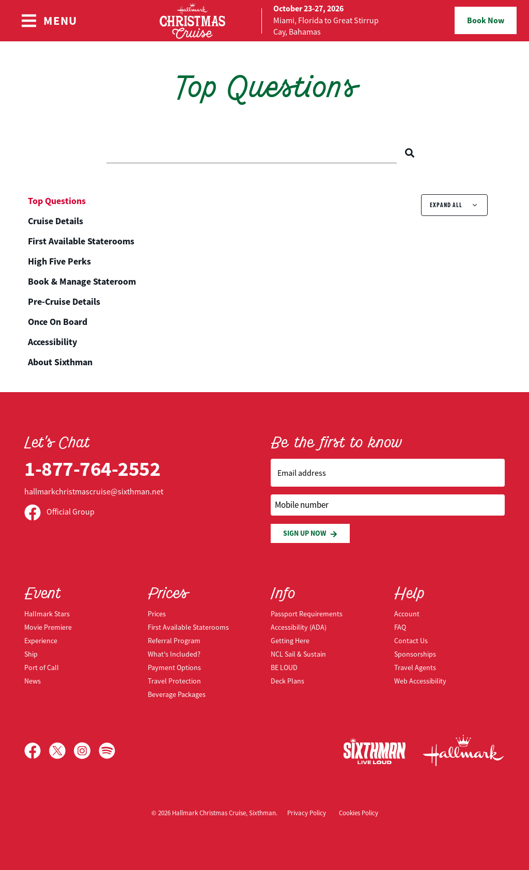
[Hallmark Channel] (463, 751)
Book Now (485, 20)
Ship (31, 654)
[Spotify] (107, 750)
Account (406, 613)
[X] (61, 750)
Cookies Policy (358, 813)
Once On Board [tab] (57, 322)
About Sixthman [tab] (60, 362)
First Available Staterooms (188, 627)
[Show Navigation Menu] (48, 20)
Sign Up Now (310, 533)
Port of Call (41, 667)
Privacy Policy (306, 813)
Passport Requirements (307, 613)
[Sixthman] (375, 751)
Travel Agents (415, 667)
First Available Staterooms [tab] (81, 241)
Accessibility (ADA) (298, 627)
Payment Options (174, 667)
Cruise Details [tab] (55, 221)
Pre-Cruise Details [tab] (64, 302)
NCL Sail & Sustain (298, 654)
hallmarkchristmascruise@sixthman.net (93, 492)
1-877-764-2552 (92, 469)
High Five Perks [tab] (59, 261)
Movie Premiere (48, 627)
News (32, 681)
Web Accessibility (420, 681)
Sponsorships (415, 654)
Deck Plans (287, 681)
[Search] (410, 153)
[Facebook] (36, 750)
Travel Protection (174, 681)
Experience (40, 640)
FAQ (400, 627)
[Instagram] (86, 750)
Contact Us (411, 640)
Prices (157, 613)
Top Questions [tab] (57, 201)
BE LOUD (284, 667)
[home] (264, 21)
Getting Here (290, 640)
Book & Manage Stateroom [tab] (82, 281)
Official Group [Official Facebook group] (59, 512)
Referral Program (174, 640)
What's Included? (174, 654)
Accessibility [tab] (52, 342)
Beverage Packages (177, 694)
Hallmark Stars (47, 613)
